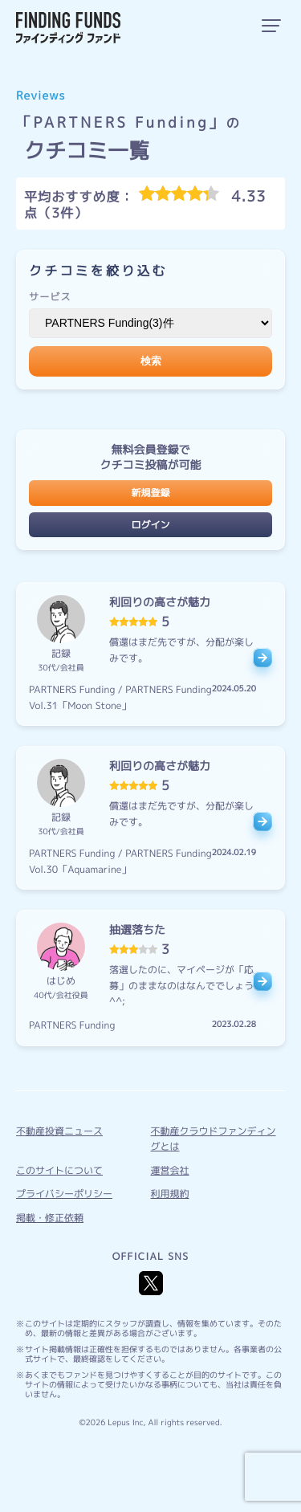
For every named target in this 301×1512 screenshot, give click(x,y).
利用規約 (170, 1193)
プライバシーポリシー (64, 1193)
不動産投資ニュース (59, 1131)
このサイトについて (59, 1170)
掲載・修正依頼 (49, 1218)
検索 (150, 361)
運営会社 (170, 1170)
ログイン (150, 525)
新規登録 (150, 492)
